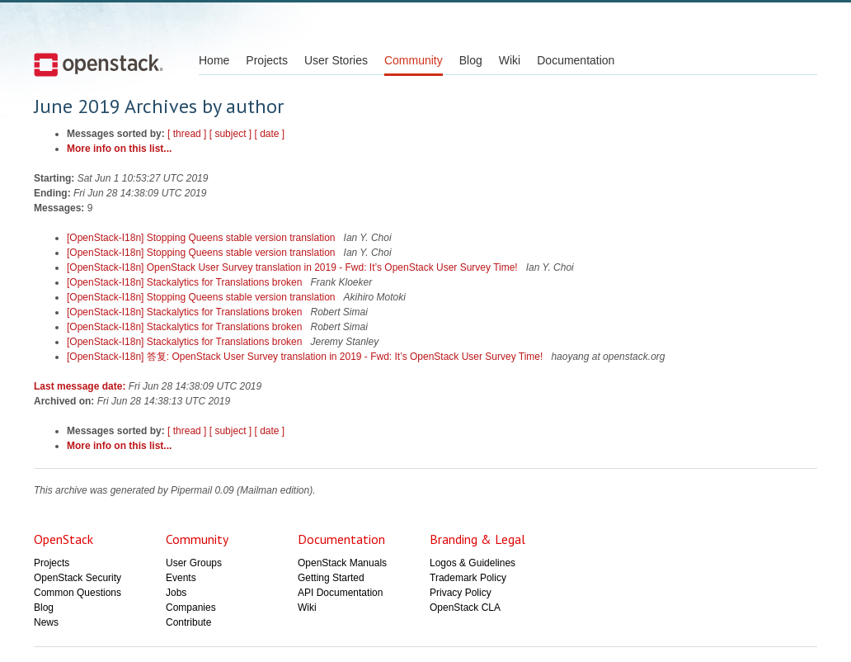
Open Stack (98, 64)
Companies (191, 607)
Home (214, 60)
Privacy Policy (460, 592)
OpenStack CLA (465, 607)
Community (413, 60)
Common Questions (77, 592)
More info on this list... (119, 148)
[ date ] (269, 133)
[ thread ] (186, 133)
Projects (267, 60)
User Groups (194, 563)
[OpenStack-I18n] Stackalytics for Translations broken (186, 282)
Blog (470, 60)
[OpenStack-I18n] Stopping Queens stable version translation (202, 238)
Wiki (509, 60)
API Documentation (340, 592)
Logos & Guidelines (472, 563)
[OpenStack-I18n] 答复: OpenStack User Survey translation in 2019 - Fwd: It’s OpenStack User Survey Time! (306, 356)
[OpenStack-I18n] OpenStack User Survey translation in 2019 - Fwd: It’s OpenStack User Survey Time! (293, 267)
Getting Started (331, 578)
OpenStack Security (77, 578)
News (46, 622)
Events (181, 578)
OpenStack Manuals (342, 563)
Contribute (188, 622)
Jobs (176, 592)
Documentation (575, 60)
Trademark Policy (468, 578)
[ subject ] (230, 133)
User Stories (336, 60)
